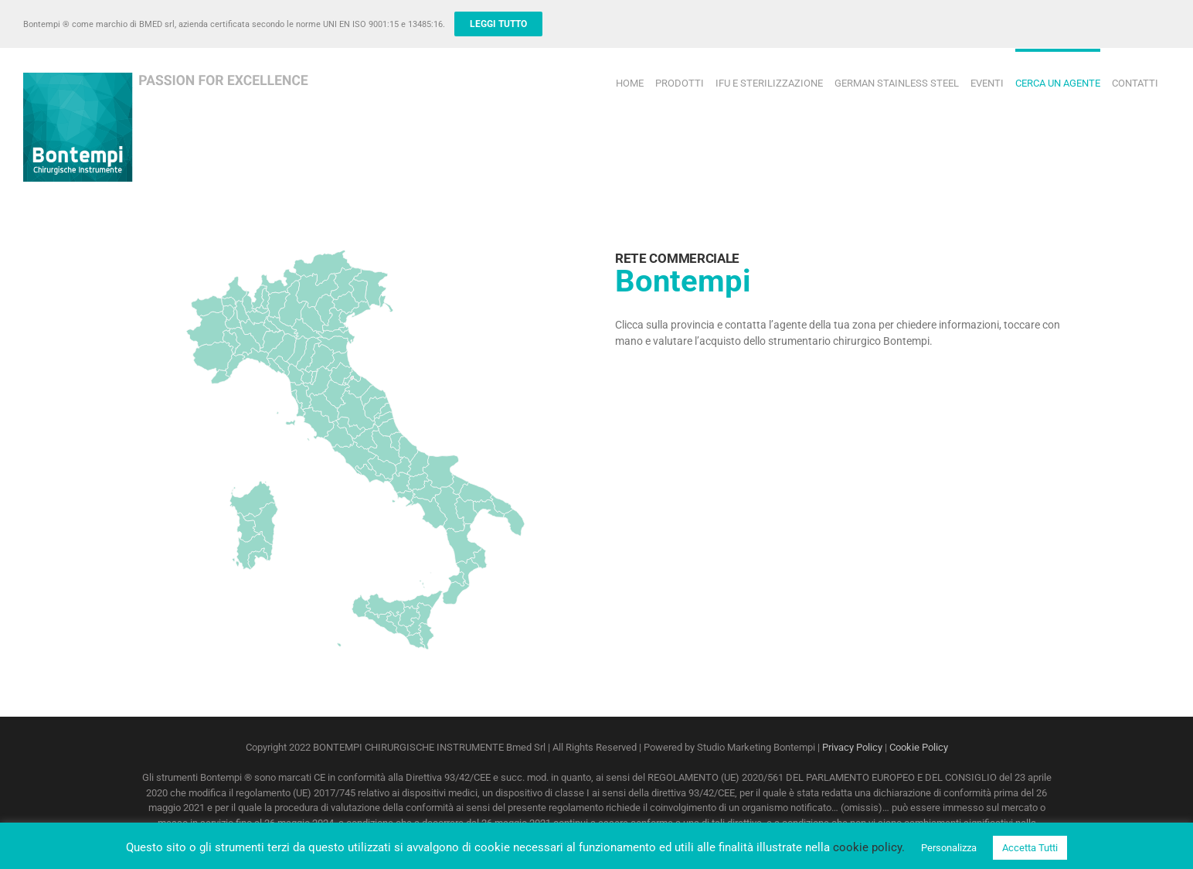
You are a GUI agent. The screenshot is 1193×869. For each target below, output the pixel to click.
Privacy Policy (852, 747)
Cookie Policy (918, 747)
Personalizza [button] (949, 848)
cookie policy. (869, 847)
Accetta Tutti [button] (1030, 848)
